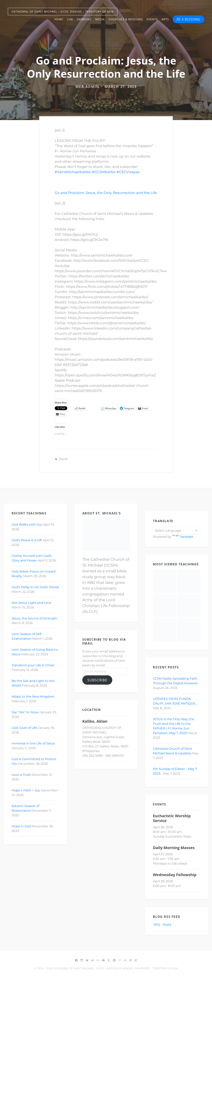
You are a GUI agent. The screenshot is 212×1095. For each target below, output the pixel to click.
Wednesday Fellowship (175, 874)
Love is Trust (21, 775)
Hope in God (21, 826)
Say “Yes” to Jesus (25, 712)
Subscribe (97, 680)
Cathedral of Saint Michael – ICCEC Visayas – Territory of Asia (63, 11)
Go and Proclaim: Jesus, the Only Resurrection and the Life (106, 193)
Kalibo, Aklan (94, 721)
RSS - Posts (162, 924)
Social (63, 459)
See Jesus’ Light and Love (31, 603)
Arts (165, 19)
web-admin (87, 86)
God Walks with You (27, 524)
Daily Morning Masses (174, 847)
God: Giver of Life (24, 728)
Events (152, 19)
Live (70, 19)
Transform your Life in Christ (33, 665)
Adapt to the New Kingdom (33, 696)
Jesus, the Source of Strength (34, 618)
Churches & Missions (126, 19)
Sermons (84, 19)
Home (58, 19)
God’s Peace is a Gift (27, 540)
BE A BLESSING (188, 19)
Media (100, 19)
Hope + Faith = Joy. (26, 790)
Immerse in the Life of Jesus (33, 743)
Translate (182, 537)
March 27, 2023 (121, 86)
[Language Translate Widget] (176, 530)
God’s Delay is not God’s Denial (35, 587)
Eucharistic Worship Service (172, 818)
